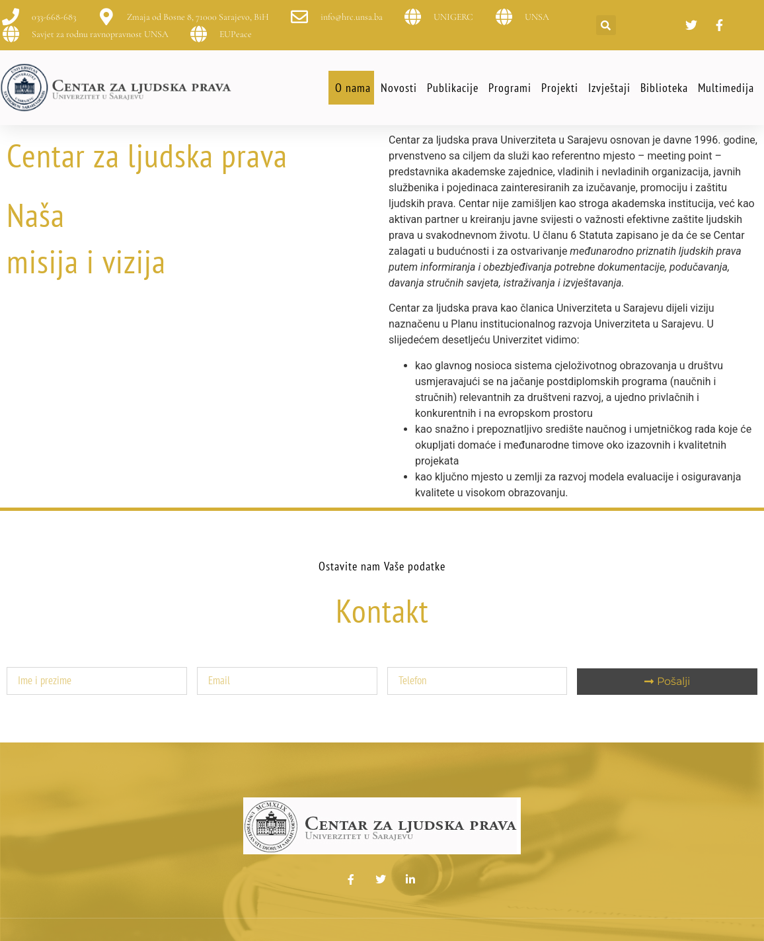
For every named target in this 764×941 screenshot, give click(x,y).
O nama (353, 87)
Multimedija (726, 87)
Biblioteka (664, 87)
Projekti (559, 87)
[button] (606, 25)
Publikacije (452, 87)
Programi (509, 87)
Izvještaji (609, 87)
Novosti (399, 87)
